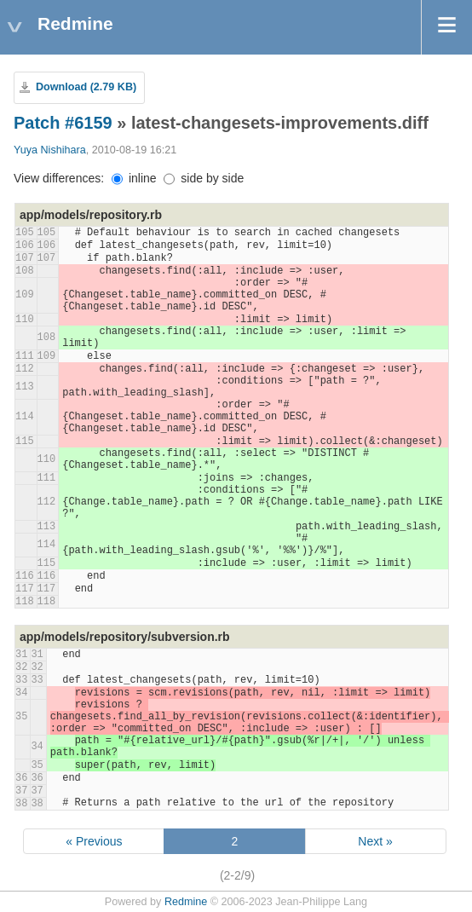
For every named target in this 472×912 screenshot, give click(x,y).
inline (134, 178)
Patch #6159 (63, 122)
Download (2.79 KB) (86, 87)
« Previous (94, 841)
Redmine (185, 902)
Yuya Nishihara (50, 150)
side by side (204, 178)
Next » (375, 841)
